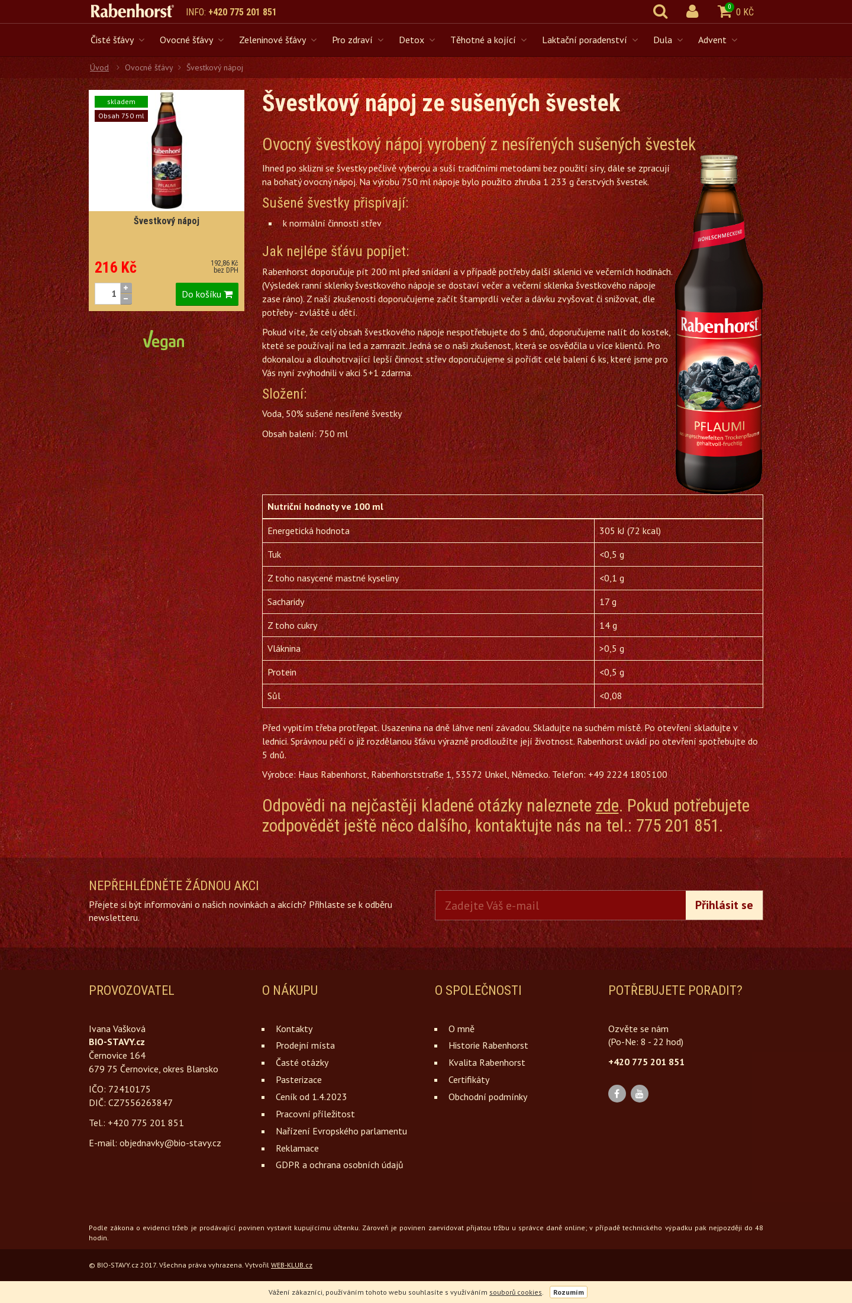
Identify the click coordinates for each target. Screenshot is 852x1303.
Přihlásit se (724, 905)
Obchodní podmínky (487, 1096)
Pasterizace (299, 1079)
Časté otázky (302, 1062)
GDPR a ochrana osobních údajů (340, 1165)
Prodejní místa (305, 1045)
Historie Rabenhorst (488, 1045)
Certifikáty (468, 1079)
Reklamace (297, 1148)
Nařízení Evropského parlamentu (341, 1131)
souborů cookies (515, 1292)
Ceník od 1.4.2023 (311, 1096)
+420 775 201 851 (242, 12)
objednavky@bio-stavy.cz (170, 1143)
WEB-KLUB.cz (291, 1264)
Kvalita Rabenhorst (486, 1062)
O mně (461, 1028)
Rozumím (568, 1292)
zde (607, 806)
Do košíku (207, 294)
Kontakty (294, 1028)
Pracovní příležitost (315, 1114)
